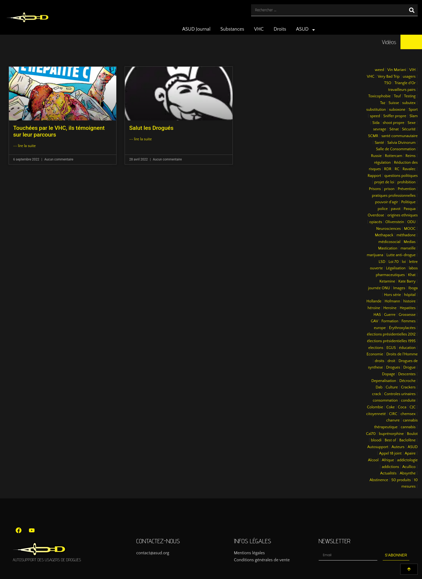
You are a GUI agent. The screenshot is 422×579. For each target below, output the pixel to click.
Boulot (412, 434)
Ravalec (409, 169)
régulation (382, 162)
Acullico (409, 467)
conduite (408, 400)
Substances (232, 29)
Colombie (375, 407)
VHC (259, 29)
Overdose (376, 215)
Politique (408, 202)
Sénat (394, 129)
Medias (410, 242)
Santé (379, 143)
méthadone (406, 235)
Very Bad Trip (388, 76)
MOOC (410, 229)
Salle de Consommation (396, 149)
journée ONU (379, 288)
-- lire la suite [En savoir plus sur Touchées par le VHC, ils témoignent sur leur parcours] (24, 146)
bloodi (376, 440)
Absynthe (408, 473)
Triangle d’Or (405, 83)
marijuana (375, 255)
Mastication (387, 248)
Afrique (388, 460)
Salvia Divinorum (401, 143)
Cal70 (371, 434)
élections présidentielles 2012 (391, 334)
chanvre (393, 420)
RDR (387, 169)
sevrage (379, 129)
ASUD (306, 30)
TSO (387, 83)
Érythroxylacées (402, 328)
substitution (376, 110)
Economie (375, 354)
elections (375, 348)
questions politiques (401, 176)
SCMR (373, 136)
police (383, 209)
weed (379, 70)
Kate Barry (407, 281)
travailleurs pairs (402, 90)
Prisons (375, 189)
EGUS (391, 348)
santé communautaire (399, 136)
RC (397, 169)
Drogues (393, 367)
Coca (402, 407)
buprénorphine (391, 434)
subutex (409, 103)
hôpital (410, 295)
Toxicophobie (379, 96)
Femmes (409, 321)
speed (375, 116)
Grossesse (407, 315)
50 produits (401, 480)
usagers (409, 76)
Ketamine (387, 281)
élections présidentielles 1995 (391, 341)
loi (404, 262)
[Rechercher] (412, 10)
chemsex (408, 414)
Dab (379, 387)
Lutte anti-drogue (401, 255)
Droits (280, 29)
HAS (377, 315)
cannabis (408, 427)
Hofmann (392, 301)
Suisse (394, 103)
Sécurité (409, 129)
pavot (395, 209)
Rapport (374, 176)
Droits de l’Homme (402, 354)
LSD (382, 262)
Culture (392, 387)
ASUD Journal (196, 29)
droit (391, 361)
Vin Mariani (396, 70)
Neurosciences (388, 229)
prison (389, 189)
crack (376, 394)
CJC (413, 407)
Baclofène (407, 440)
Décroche (407, 381)
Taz (382, 103)
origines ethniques (402, 215)
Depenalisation (383, 381)
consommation (385, 400)
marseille (408, 248)
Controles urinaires (400, 394)
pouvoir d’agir (386, 202)
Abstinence (379, 480)
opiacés (375, 222)
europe (380, 328)
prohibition (406, 182)
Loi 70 (394, 262)
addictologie (407, 460)
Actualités (388, 473)
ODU (411, 222)
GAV (374, 321)
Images (399, 288)
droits (379, 361)
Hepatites (408, 308)
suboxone (397, 110)
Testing (410, 96)
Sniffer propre (394, 116)
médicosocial (389, 242)
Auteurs (398, 447)
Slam (413, 116)
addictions (390, 467)
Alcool (373, 460)
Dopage (388, 374)
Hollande (374, 301)
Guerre (389, 315)
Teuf (397, 96)
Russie (376, 156)
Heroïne (389, 308)
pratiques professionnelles (394, 196)
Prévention (407, 189)
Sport (413, 110)
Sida (375, 123)
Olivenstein (394, 222)
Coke (390, 407)
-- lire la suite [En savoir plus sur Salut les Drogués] (140, 139)
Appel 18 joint (390, 453)
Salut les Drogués (151, 128)
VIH (412, 70)
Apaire (410, 453)
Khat (412, 275)
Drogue (409, 367)
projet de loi (384, 182)
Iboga (413, 288)
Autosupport (377, 447)
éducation (407, 348)
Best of (390, 440)
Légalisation (396, 268)
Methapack (384, 235)
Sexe (411, 123)
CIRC (393, 414)
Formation (389, 321)
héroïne (374, 308)
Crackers (408, 387)
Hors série (392, 295)
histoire (409, 301)
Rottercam (393, 156)
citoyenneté (376, 414)
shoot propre (393, 123)
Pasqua (410, 209)
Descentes (407, 374)
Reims (410, 156)
